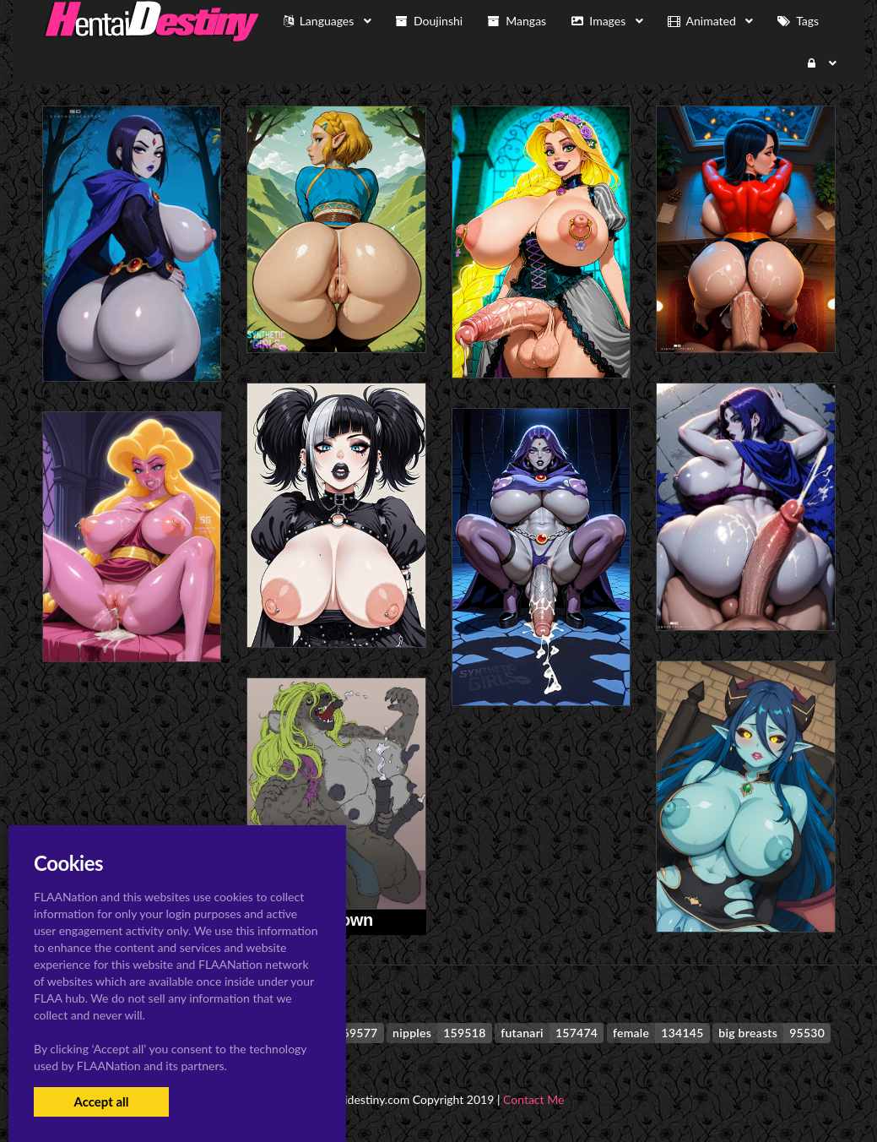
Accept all (100, 1101)
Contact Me (533, 1099)
